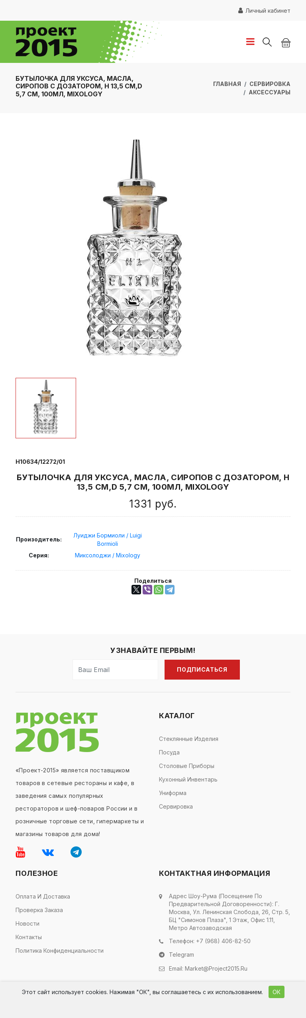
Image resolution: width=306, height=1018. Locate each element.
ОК (276, 992)
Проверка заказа (39, 910)
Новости (27, 923)
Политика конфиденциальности (60, 950)
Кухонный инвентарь (188, 779)
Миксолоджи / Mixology (107, 555)
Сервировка (269, 83)
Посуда (169, 752)
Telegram (181, 954)
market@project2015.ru (216, 967)
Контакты (29, 937)
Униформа (172, 792)
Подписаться (202, 669)
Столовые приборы (186, 765)
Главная (227, 83)
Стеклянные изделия (188, 738)
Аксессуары (269, 92)
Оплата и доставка (43, 896)
